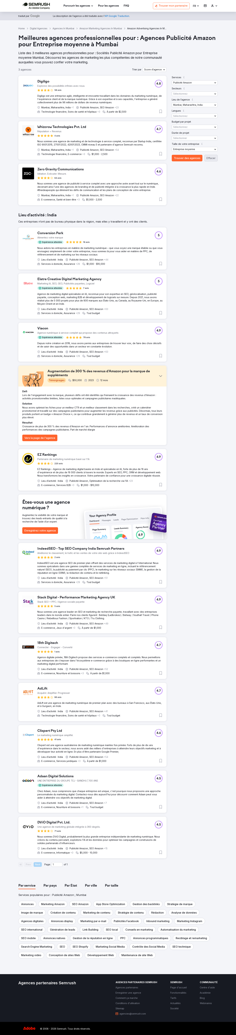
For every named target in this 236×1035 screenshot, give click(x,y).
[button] (196, 6)
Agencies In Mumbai (63, 28)
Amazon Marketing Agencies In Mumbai (100, 28)
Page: (47, 864)
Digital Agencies (38, 28)
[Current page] (56, 864)
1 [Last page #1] (67, 864)
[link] (108, 6)
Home (21, 28)
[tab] (27, 885)
